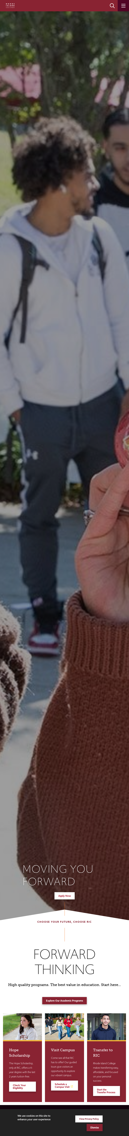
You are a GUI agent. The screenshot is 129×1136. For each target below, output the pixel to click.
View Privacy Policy (89, 1118)
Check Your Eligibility (19, 1086)
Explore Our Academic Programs (64, 1000)
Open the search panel (112, 5)
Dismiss (94, 1127)
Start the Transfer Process (106, 1091)
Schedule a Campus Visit (62, 1085)
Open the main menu (123, 5)
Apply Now (64, 896)
